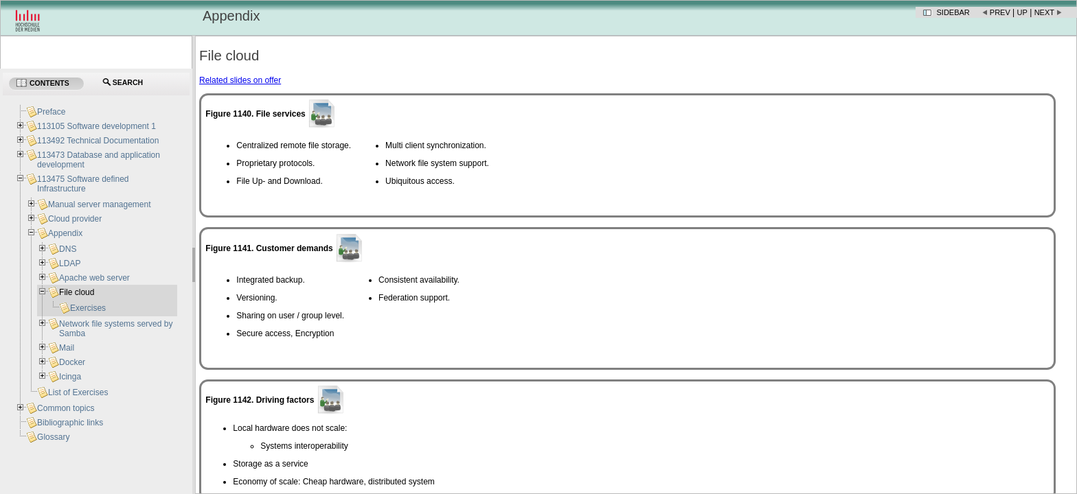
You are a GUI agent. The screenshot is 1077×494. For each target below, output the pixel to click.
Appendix (65, 233)
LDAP (69, 263)
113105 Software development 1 (96, 126)
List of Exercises (78, 392)
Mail (66, 348)
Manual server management (99, 204)
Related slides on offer (240, 80)
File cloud (76, 292)
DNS (67, 249)
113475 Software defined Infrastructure (82, 183)
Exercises (88, 308)
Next (1044, 12)
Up (1022, 12)
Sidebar (953, 12)
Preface (51, 112)
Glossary (53, 437)
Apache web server (94, 278)
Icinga (70, 376)
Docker (72, 362)
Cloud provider (75, 219)
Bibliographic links (70, 422)
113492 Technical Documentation (98, 140)
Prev (1000, 12)
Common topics (65, 408)
